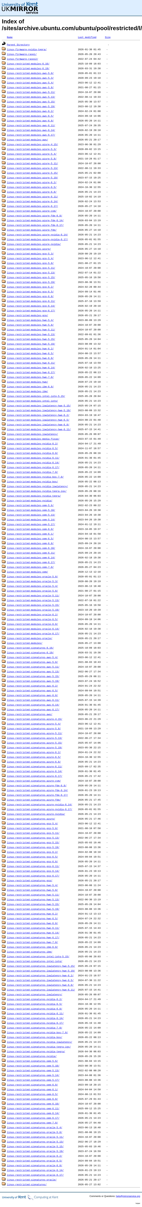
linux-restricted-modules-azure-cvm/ (32, 210)
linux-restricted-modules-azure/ (29, 248)
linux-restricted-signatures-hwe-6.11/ (33, 928)
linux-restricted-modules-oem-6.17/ (31, 562)
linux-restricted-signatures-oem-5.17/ (33, 1080)
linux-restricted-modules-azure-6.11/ (32, 196)
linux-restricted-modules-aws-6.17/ (31, 134)
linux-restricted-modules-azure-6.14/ (32, 201)
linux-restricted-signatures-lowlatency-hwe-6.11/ (41, 989)
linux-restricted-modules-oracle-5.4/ (32, 586)
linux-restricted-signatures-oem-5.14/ (33, 1075)
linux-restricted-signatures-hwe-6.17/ (33, 937)
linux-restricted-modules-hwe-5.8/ (30, 324)
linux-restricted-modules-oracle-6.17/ (33, 633)
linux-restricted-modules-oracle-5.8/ (32, 590)
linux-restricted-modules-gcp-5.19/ (31, 282)
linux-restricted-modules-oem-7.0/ (30, 567)
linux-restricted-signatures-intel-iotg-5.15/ (38, 956)
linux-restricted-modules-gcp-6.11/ (31, 301)
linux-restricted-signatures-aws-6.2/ (32, 685)
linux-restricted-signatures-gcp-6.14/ (33, 871)
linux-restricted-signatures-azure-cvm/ (34, 780)
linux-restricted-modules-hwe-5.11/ (31, 329)
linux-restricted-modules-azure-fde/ (32, 229)
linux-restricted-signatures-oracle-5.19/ (35, 1151)
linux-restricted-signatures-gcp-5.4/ (32, 823)
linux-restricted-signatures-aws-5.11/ (33, 666)
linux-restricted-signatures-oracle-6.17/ (35, 1174)
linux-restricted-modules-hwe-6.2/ (30, 348)
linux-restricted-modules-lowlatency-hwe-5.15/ (39, 405)
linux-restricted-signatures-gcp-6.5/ (32, 856)
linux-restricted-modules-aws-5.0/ (30, 73)
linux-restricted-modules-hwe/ (27, 381)
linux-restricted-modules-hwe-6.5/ (30, 353)
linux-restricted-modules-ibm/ (27, 391)
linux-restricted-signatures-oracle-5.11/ (35, 1137)
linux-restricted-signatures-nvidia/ (32, 1056)
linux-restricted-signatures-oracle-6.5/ (34, 1160)
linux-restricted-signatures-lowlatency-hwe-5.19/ (41, 970)
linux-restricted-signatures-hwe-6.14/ (33, 932)
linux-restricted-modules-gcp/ (27, 315)
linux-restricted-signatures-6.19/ (30, 652)
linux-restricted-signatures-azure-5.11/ (34, 733)
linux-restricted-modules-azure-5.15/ (32, 172)
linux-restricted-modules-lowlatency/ (32, 434)
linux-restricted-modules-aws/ (27, 139)
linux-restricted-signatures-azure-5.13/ (34, 738)
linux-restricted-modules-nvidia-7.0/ (32, 472)
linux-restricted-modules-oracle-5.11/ (33, 595)
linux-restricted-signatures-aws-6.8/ (32, 695)
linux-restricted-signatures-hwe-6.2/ (32, 913)
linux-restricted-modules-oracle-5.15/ (33, 605)
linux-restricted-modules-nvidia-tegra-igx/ (37, 491)
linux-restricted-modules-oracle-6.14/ (33, 628)
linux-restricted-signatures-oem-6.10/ (33, 1103)
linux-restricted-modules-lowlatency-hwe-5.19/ (39, 410)
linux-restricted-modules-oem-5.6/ (30, 505)
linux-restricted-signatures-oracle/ (32, 1179)
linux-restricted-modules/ (24, 643)
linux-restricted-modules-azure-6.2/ (32, 182)
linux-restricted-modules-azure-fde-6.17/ (35, 225)
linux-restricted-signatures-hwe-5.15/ (33, 904)
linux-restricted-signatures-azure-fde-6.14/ (37, 790)
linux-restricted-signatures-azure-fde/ (34, 799)
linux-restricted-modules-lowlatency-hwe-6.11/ (39, 429)
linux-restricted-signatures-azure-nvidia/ (36, 814)
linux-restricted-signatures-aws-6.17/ (33, 709)
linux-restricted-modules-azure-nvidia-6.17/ (37, 239)
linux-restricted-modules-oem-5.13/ (31, 514)
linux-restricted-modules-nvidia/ (29, 500)
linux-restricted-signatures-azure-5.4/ (34, 723)
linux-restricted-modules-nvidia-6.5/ (32, 448)
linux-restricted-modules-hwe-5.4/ (30, 320)
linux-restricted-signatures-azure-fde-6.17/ (37, 795)
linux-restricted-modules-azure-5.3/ (32, 149)
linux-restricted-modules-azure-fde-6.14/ (35, 220)
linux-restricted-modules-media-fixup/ (33, 438)
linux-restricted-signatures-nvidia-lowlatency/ (39, 1042)
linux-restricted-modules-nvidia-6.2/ (32, 443)
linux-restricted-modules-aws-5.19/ (31, 106)
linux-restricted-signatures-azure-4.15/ (34, 719)
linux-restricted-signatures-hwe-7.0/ (32, 942)
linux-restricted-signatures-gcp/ (29, 880)
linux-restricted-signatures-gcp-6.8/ (32, 861)
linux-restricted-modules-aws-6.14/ (31, 130)
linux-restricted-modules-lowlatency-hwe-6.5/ (38, 419)
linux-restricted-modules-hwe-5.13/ (31, 334)
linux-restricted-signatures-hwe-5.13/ (33, 899)
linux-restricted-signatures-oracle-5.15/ (35, 1146)
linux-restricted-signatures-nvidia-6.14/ (35, 1018)
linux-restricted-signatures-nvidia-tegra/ (36, 1051)
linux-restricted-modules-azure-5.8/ (32, 158)
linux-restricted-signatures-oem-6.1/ (32, 1089)
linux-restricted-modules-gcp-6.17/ (31, 310)
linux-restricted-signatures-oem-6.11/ (33, 1108)
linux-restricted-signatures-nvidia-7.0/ (34, 1027)
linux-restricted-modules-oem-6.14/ (31, 557)
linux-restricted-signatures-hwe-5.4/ (32, 885)
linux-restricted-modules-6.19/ (28, 68)
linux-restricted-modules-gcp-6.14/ (31, 305)
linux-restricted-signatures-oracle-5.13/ (35, 1141)
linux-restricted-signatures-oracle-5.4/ (34, 1127)
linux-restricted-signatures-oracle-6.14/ (35, 1170)
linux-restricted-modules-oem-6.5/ (30, 538)
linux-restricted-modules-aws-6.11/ (31, 125)
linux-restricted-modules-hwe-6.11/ (31, 362)
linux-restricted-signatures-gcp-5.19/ (33, 847)
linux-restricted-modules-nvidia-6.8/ (32, 453)
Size (108, 37)
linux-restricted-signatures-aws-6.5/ (32, 690)
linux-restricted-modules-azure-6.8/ (32, 191)
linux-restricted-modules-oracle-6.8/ (32, 624)
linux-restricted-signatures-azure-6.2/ (34, 752)
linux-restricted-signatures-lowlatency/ (34, 994)
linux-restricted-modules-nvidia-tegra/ (34, 495)
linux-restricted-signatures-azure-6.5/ (34, 757)
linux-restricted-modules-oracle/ (29, 638)
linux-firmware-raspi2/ (22, 58)
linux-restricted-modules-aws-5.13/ (31, 96)
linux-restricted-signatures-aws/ (29, 714)
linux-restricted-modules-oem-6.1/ (30, 533)
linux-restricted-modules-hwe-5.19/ (31, 343)
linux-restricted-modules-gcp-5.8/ (30, 263)
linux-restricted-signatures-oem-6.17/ (33, 1118)
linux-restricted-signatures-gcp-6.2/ (32, 852)
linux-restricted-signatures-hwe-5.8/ (32, 890)
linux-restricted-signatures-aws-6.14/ (33, 704)
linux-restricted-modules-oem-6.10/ (31, 548)
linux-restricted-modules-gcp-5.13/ (31, 272)
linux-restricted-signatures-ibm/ (29, 951)
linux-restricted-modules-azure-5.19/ (32, 177)
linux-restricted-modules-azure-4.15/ (32, 144)
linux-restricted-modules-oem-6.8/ (30, 543)
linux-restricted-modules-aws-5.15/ (31, 101)
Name (10, 37)
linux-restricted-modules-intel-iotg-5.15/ (36, 396)
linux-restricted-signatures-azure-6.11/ (34, 766)
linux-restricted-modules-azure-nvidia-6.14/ (37, 234)
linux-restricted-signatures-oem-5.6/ (32, 1061)
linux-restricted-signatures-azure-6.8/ (34, 761)
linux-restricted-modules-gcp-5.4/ (30, 258)
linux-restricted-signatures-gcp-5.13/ (33, 837)
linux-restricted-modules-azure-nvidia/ (34, 244)
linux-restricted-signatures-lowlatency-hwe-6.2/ (40, 975)
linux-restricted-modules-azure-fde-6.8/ (34, 215)
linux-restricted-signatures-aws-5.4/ (32, 657)
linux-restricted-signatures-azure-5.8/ (34, 728)
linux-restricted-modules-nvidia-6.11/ (33, 457)
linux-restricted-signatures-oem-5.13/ (33, 1070)
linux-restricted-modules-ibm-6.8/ (30, 386)
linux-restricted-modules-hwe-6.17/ (31, 372)
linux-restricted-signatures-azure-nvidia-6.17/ (39, 809)
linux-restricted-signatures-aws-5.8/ (32, 662)
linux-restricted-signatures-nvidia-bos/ (34, 1037)
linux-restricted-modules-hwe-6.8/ (30, 358)
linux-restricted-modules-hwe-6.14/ (31, 367)
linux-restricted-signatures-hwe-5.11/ (33, 894)
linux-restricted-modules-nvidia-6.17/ (33, 467)
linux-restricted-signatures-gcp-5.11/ (33, 833)
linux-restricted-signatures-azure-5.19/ (34, 747)
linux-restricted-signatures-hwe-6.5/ (32, 918)
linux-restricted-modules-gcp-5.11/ (31, 267)
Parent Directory (18, 44)
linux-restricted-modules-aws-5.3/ (30, 77)
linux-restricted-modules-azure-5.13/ (32, 168)
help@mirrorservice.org (128, 1196)
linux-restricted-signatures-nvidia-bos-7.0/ (37, 1032)
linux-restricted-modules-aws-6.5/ (30, 115)
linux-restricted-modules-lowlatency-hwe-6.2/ (38, 415)
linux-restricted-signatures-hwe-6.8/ (32, 923)
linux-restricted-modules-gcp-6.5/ (30, 291)
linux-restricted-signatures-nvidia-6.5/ (34, 1004)
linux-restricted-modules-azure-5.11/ (32, 163)
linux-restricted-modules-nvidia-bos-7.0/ (35, 476)
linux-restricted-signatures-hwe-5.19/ (33, 909)
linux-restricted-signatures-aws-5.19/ (33, 681)
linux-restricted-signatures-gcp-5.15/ (33, 842)
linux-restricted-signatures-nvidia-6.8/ (34, 1008)
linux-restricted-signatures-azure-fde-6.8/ (37, 785)
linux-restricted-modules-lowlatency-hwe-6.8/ (38, 424)
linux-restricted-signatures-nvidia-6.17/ (35, 1023)
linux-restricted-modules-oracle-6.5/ (32, 619)
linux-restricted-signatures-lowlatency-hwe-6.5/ (40, 980)
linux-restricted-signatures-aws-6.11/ (33, 700)
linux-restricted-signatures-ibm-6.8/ (32, 947)
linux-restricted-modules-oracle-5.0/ (32, 576)
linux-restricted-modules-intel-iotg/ (32, 400)
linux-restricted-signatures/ (27, 1184)
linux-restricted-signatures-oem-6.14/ (33, 1113)
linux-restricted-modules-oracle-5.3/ (32, 581)
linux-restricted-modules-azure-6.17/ (32, 206)
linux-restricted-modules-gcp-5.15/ (31, 277)
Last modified (87, 37)
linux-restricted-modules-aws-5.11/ (31, 92)
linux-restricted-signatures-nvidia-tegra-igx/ (39, 1046)
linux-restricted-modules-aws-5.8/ (30, 87)
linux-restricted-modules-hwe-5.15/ (31, 339)
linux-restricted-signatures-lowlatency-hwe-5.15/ (41, 966)
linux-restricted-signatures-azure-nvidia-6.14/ (39, 804)
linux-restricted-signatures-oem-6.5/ (32, 1094)
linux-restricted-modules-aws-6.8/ (30, 120)
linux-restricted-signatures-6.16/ (30, 647)
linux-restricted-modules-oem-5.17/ (31, 524)
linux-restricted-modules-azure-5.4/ (32, 153)
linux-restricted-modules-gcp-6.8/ (30, 296)
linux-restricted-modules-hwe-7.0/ (30, 377)
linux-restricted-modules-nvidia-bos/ (32, 481)
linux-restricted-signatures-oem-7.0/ (32, 1122)
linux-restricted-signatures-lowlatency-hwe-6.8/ (40, 985)
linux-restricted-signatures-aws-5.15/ (33, 676)
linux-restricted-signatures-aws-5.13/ (33, 671)
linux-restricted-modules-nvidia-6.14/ (33, 462)
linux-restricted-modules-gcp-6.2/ (30, 286)
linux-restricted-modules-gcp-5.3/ (30, 253)
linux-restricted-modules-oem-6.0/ (30, 529)
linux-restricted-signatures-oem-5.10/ (33, 1065)
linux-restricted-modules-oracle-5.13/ (33, 600)
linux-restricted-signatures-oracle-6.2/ (34, 1155)
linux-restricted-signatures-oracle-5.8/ (34, 1132)
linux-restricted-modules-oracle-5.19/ (33, 609)
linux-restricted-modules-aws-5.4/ (30, 82)
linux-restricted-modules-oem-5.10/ (31, 510)
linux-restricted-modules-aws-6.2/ (30, 111)
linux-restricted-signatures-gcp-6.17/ (33, 875)
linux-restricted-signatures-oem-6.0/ (32, 1084)
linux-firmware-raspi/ (22, 54)
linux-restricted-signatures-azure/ (31, 818)
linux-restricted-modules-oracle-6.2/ (32, 614)
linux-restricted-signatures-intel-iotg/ (34, 961)
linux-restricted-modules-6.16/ (28, 63)
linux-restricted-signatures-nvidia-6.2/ (34, 999)
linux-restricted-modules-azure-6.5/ (32, 187)
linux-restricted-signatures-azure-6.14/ (34, 771)
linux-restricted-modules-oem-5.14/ (31, 519)
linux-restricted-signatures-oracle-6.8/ (34, 1165)
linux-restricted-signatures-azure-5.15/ (34, 742)
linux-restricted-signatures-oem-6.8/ (32, 1099)
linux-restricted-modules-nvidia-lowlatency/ (37, 486)
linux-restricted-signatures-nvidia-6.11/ (35, 1013)
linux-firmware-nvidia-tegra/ (27, 49)
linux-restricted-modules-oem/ (27, 571)
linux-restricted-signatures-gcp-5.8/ (32, 828)
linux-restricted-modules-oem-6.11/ (31, 552)
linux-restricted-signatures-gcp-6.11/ (33, 866)
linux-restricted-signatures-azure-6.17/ (34, 776)
